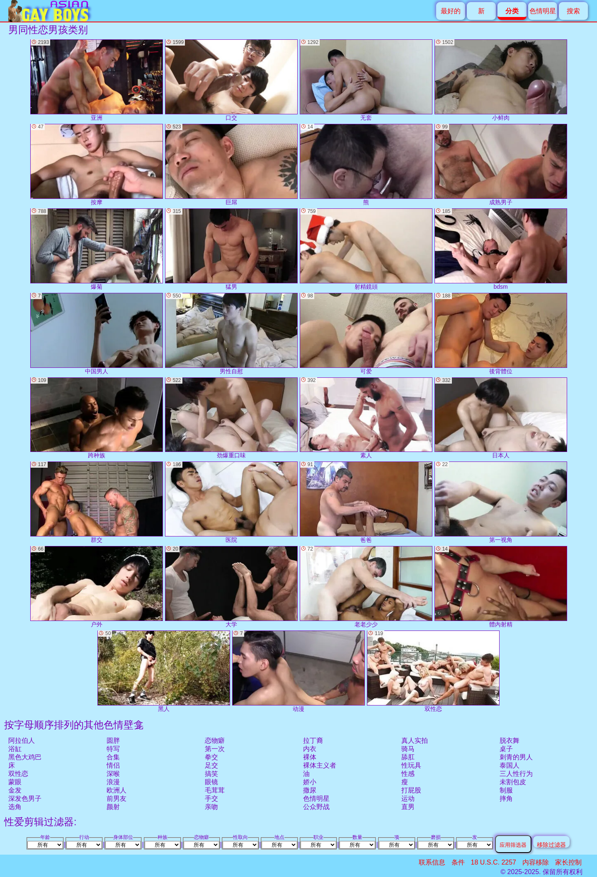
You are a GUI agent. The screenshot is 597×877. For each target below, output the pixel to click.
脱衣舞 (509, 740)
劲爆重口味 (231, 418)
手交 (211, 798)
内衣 (309, 748)
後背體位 (500, 333)
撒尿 (309, 790)
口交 (231, 80)
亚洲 (96, 80)
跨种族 (96, 418)
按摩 (96, 164)
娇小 (309, 781)
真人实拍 (414, 740)
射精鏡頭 (366, 249)
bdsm (500, 249)
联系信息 (432, 862)
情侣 (113, 765)
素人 (366, 418)
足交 (211, 765)
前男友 (116, 798)
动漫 (298, 671)
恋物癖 (215, 740)
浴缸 (15, 748)
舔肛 (408, 757)
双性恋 (18, 773)
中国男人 (96, 333)
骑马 (408, 748)
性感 (408, 773)
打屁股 (411, 790)
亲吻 (211, 806)
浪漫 (113, 781)
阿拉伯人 (21, 740)
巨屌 (231, 164)
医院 (231, 502)
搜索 (573, 10)
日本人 (500, 418)
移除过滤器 (551, 844)
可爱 (366, 333)
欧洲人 (116, 790)
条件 (458, 862)
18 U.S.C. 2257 (493, 862)
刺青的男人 (516, 757)
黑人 (163, 671)
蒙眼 (15, 781)
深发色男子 (24, 798)
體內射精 (500, 587)
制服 (506, 790)
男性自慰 (231, 333)
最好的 (451, 10)
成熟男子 (500, 164)
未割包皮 (513, 781)
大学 (231, 587)
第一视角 (500, 502)
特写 (113, 748)
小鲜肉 (500, 80)
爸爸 (366, 502)
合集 (113, 757)
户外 (96, 587)
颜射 (113, 806)
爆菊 (96, 249)
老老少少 (366, 587)
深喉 (113, 773)
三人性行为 (516, 773)
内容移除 (535, 862)
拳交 (211, 757)
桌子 (506, 748)
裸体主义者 (319, 765)
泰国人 (509, 765)
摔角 (506, 798)
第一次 (215, 748)
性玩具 (411, 765)
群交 (96, 502)
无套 (366, 80)
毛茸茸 (215, 790)
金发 (15, 790)
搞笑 (211, 773)
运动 (408, 798)
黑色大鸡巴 (24, 757)
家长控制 (568, 862)
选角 (15, 806)
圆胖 (113, 740)
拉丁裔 (313, 740)
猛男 (231, 249)
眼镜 (211, 781)
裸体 (309, 757)
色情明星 (542, 10)
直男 (408, 806)
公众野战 (316, 806)
